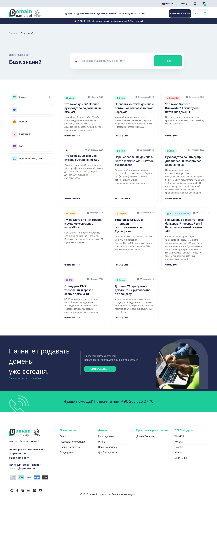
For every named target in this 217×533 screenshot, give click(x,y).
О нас (63, 439)
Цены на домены (107, 450)
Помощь (184, 3)
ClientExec (180, 461)
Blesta (178, 455)
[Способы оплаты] (32, 481)
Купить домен (106, 439)
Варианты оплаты (70, 450)
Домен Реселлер (85, 15)
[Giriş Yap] (195, 3)
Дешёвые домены (107, 15)
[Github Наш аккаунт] (11, 493)
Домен (66, 15)
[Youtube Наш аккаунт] (41, 493)
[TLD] (198, 15)
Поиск (168, 64)
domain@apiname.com (23, 471)
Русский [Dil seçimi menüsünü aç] (168, 3)
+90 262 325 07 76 (137, 404)
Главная (13, 36)
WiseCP (178, 445)
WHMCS (179, 439)
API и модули (127, 15)
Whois (144, 15)
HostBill (178, 450)
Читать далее (72, 139)
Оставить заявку (100, 372)
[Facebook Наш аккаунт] (17, 493)
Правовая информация (73, 445)
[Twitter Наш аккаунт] (23, 493)
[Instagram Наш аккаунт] (34, 493)
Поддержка (66, 455)
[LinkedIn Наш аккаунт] (28, 493)
